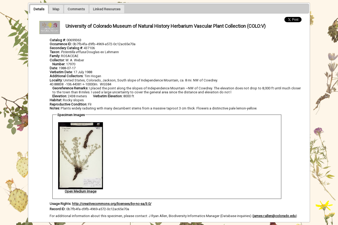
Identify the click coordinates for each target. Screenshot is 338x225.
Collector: (57, 60)
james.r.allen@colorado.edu (274, 216)
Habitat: (56, 100)
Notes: (55, 108)
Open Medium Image (80, 191)
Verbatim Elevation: (108, 96)
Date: (54, 68)
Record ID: (58, 209)
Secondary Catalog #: (67, 48)
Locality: (56, 80)
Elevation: (60, 96)
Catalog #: (58, 40)
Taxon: (55, 52)
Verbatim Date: (61, 72)
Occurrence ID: (61, 44)
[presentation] (39, 9)
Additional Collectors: (67, 76)
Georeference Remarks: (70, 88)
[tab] (39, 9)
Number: (59, 64)
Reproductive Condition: (68, 104)
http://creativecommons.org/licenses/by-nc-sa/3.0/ (111, 204)
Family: (55, 56)
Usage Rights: (60, 204)
